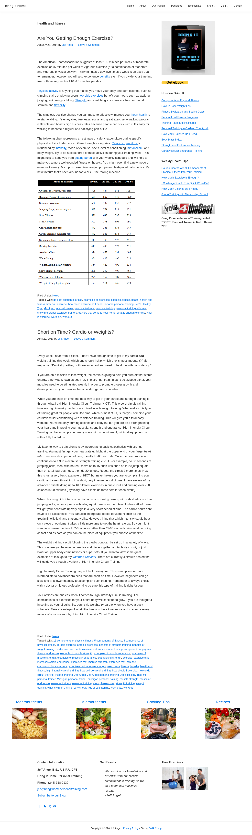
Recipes (223, 702)
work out (56, 317)
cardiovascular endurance (90, 649)
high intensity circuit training (62, 670)
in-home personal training (119, 304)
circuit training (114, 649)
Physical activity (48, 90)
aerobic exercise (66, 644)
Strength (81, 100)
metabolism (134, 148)
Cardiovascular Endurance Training (182, 150)
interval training (64, 674)
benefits (105, 76)
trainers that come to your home (96, 312)
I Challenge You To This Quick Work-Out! (185, 183)
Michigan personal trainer (58, 308)
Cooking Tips (158, 702)
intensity (61, 148)
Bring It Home (15, 6)
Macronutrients (29, 702)
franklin (134, 666)
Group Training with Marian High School (185, 194)
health (135, 299)
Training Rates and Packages (179, 122)
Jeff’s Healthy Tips (131, 674)
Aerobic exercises (92, 95)
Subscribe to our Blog (51, 795)
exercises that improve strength (89, 662)
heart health (139, 114)
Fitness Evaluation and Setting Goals (183, 111)
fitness (126, 299)
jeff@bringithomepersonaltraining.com (62, 789)
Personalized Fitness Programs (180, 117)
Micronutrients (93, 702)
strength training (125, 683)
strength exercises (103, 683)
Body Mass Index (172, 139)
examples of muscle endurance (112, 653)
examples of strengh (109, 657)
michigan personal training (103, 679)
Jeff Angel (80, 674)
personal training (105, 308)
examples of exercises (97, 299)
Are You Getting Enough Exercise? (75, 38)
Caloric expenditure (125, 143)
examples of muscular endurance (76, 657)
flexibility (59, 105)
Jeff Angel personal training (103, 674)
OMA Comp (155, 828)
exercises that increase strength (87, 666)
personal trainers (84, 308)
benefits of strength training (115, 644)
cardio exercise (65, 649)
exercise (116, 299)
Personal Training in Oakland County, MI (185, 128)
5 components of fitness (108, 640)
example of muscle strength (76, 653)
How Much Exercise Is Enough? (180, 177)
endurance (52, 653)
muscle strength (129, 679)
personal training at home (131, 308)
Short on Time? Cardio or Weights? (75, 332)
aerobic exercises (87, 644)
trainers (72, 312)
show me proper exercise (52, 312)
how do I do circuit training (95, 670)
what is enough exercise (131, 312)
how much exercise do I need (85, 304)
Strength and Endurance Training (181, 145)
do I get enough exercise (67, 299)
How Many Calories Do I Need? (180, 134)
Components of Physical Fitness (180, 100)
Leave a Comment (88, 44)
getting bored (84, 157)
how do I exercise (56, 304)
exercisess (113, 666)
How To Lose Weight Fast (176, 106)
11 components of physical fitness (73, 640)
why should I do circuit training (91, 687)
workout (67, 317)
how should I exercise (124, 670)
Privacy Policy (130, 828)
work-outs (116, 687)
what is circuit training (60, 687)
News (55, 295)
